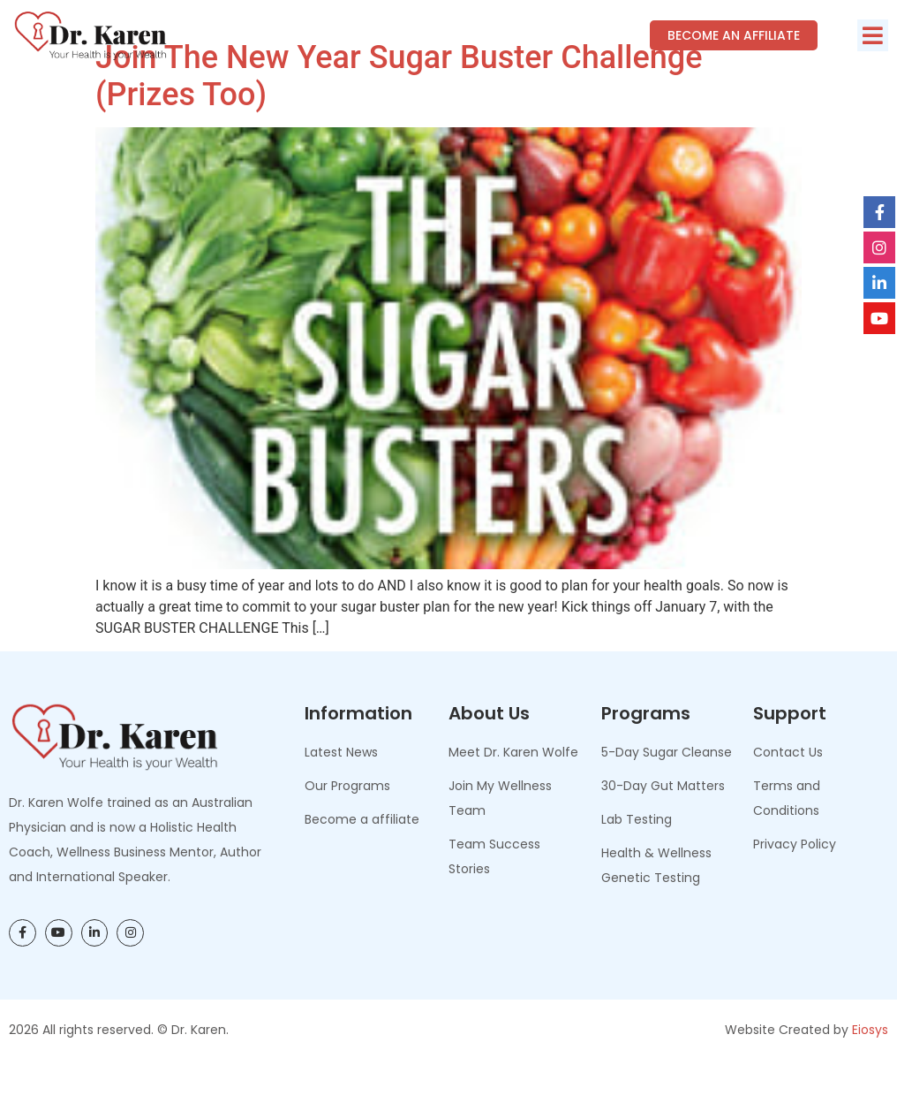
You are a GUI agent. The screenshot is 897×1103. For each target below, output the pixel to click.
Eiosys (870, 1068)
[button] (872, 35)
